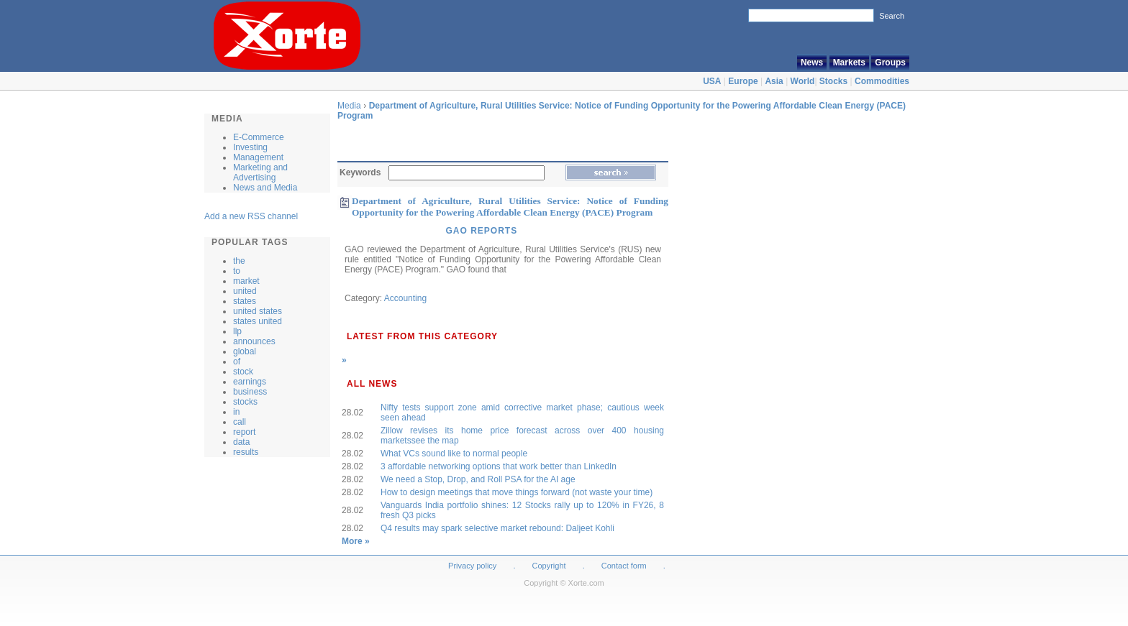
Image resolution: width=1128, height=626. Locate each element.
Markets (849, 62)
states (244, 301)
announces (254, 341)
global (244, 351)
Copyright (549, 565)
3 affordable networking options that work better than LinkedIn (499, 466)
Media (349, 106)
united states (257, 311)
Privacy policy (472, 565)
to (236, 271)
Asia (774, 81)
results (245, 452)
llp (237, 331)
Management (258, 157)
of (236, 361)
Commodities (882, 81)
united (245, 291)
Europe (743, 81)
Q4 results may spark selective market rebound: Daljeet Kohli (497, 528)
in (236, 412)
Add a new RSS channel (251, 216)
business (250, 392)
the (239, 261)
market (246, 281)
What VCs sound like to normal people (454, 453)
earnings (249, 382)
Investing (250, 147)
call (239, 422)
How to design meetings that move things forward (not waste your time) (516, 492)
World (803, 81)
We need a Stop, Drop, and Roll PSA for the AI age (478, 479)
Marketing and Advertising (260, 172)
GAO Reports (481, 231)
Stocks (833, 81)
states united (257, 321)
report (244, 432)
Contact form (625, 565)
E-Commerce (258, 137)
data (241, 442)
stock (243, 372)
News (812, 62)
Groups (890, 62)
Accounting (405, 298)
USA (712, 81)
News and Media (265, 188)
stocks (245, 402)
